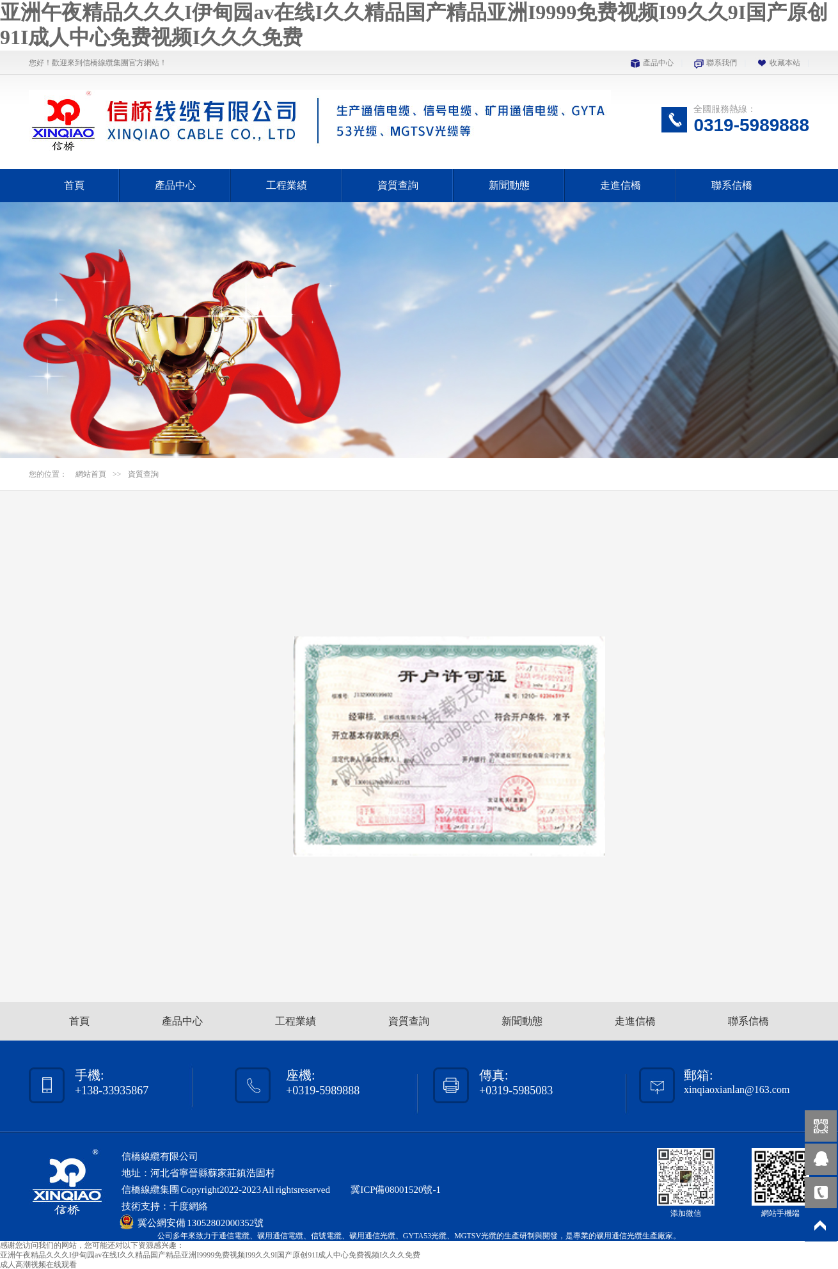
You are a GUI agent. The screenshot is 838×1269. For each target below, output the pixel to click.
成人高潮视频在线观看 (38, 1264)
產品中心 (658, 62)
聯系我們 (721, 62)
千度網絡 (189, 1206)
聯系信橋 (731, 185)
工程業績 (286, 185)
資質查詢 (397, 185)
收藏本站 (785, 62)
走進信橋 (620, 185)
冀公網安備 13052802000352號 (201, 1223)
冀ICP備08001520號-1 (396, 1190)
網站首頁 (90, 474)
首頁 (74, 185)
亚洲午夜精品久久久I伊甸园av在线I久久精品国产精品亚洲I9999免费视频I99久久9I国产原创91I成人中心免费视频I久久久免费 (210, 1254)
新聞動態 (509, 185)
